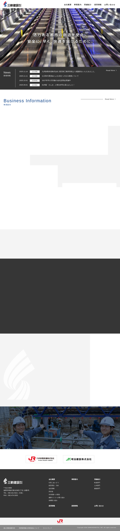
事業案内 (75, 479)
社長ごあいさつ (54, 482)
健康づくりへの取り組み (57, 497)
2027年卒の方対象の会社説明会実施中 (56, 80)
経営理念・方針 (54, 485)
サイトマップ (47, 528)
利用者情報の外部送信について (29, 528)
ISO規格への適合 (54, 494)
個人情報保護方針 (9, 528)
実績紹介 (97, 479)
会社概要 (52, 479)
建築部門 (97, 488)
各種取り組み (53, 500)
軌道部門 (97, 482)
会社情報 (51, 488)
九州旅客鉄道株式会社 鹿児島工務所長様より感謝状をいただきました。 (69, 71)
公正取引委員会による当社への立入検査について (60, 76)
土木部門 (97, 485)
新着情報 (75, 506)
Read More (110, 70)
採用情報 (52, 506)
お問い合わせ (99, 506)
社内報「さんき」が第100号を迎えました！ (58, 85)
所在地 (51, 491)
